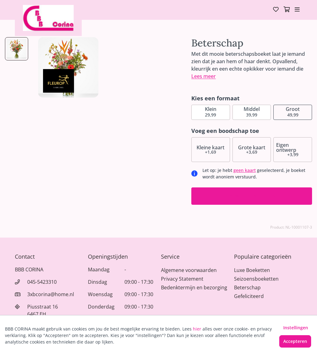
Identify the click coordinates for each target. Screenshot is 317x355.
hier (197, 329)
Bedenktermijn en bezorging (194, 287)
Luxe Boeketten (252, 270)
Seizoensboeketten (256, 278)
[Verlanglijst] (276, 9)
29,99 (210, 112)
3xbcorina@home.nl (50, 294)
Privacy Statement (182, 278)
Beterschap (247, 287)
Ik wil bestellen (252, 196)
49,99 (293, 112)
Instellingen (295, 328)
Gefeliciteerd (249, 296)
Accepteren (295, 341)
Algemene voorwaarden (189, 270)
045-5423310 (42, 281)
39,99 (252, 112)
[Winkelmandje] (286, 9)
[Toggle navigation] (297, 9)
